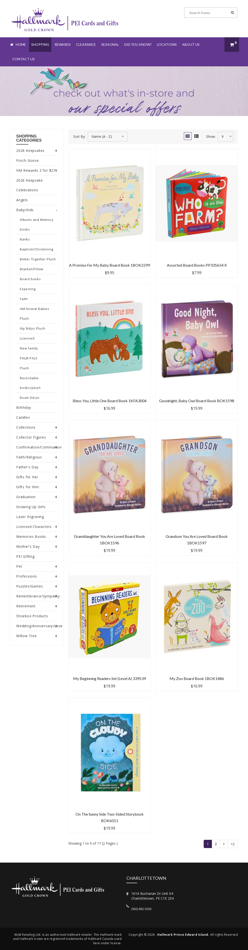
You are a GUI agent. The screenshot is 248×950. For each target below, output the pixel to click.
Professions (26, 576)
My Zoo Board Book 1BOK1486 (197, 678)
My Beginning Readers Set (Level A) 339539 (109, 678)
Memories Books (31, 536)
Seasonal (110, 44)
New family (29, 348)
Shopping (40, 44)
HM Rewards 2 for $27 (35, 170)
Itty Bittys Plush (32, 328)
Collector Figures (31, 437)
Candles (23, 417)
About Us (191, 44)
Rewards (62, 44)
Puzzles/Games (29, 586)
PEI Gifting (25, 556)
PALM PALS (29, 358)
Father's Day (27, 467)
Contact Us (23, 59)
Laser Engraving (30, 516)
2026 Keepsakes (30, 150)
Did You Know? (138, 44)
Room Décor (30, 397)
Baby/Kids (25, 210)
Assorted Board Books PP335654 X (197, 265)
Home (18, 44)
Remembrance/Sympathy (38, 596)
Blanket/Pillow (31, 269)
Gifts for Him (27, 487)
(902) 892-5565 (141, 909)
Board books (30, 279)
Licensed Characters (34, 526)
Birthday (23, 407)
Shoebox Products (32, 616)
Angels (22, 200)
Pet (19, 566)
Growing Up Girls (31, 506)
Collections (26, 427)
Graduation (26, 496)
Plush (24, 368)
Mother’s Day (28, 546)
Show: (211, 136)
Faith (24, 299)
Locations (167, 44)
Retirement (26, 606)
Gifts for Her (27, 477)
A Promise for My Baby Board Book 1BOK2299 (109, 265)
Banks (25, 239)
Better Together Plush (38, 259)
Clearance (86, 44)
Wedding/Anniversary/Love (39, 626)
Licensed (27, 338)
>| (233, 844)
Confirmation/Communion (39, 447)
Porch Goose (27, 160)
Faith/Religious (29, 457)
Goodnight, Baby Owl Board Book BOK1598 (196, 400)
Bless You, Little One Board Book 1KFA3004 (110, 400)
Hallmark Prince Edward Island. (183, 935)
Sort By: (79, 136)
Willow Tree (26, 635)
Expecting (28, 289)
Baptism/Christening (36, 249)
